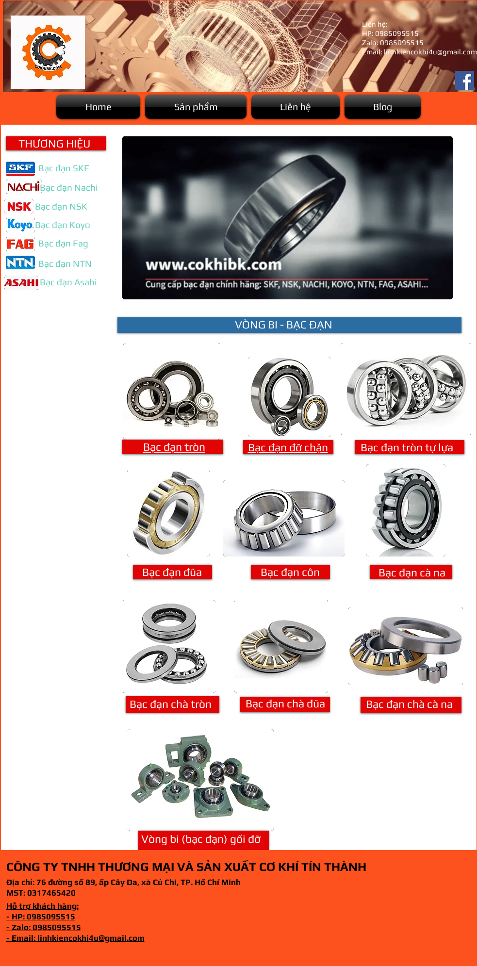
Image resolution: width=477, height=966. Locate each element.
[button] (196, 107)
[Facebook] (464, 80)
